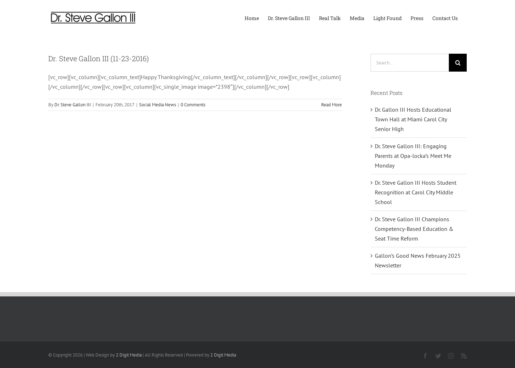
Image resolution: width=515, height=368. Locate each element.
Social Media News (157, 105)
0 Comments (193, 105)
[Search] (458, 63)
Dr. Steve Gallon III (72, 105)
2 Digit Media (129, 355)
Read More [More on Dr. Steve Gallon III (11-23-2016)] (331, 105)
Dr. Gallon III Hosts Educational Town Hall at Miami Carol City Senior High (413, 119)
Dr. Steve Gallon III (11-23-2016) (98, 58)
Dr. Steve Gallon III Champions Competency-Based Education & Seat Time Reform (414, 229)
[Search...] (410, 63)
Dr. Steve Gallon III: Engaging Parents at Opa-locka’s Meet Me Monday (413, 155)
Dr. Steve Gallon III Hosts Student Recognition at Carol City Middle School (415, 192)
